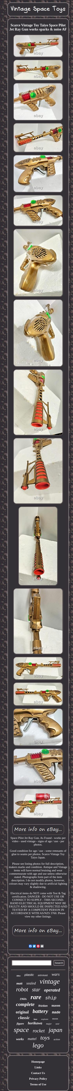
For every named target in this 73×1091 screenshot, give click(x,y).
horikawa (35, 1023)
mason (56, 1005)
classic (24, 1017)
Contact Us (38, 1073)
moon (55, 1018)
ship (50, 998)
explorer (44, 1019)
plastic (29, 975)
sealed (31, 983)
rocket (39, 1030)
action (57, 1039)
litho (19, 976)
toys (45, 1037)
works (20, 1039)
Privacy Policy (38, 1078)
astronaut (43, 975)
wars (56, 974)
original (22, 1012)
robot (22, 989)
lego (38, 1045)
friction (42, 1005)
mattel (32, 1039)
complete (25, 1004)
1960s (23, 999)
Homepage (38, 1061)
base (35, 1019)
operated (52, 990)
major (49, 1023)
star (36, 989)
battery (40, 1011)
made (56, 1012)
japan (55, 1030)
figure (20, 1023)
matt (19, 983)
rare (36, 997)
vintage (50, 981)
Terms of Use (38, 1084)
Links (38, 1067)
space (21, 1029)
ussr (58, 1023)
